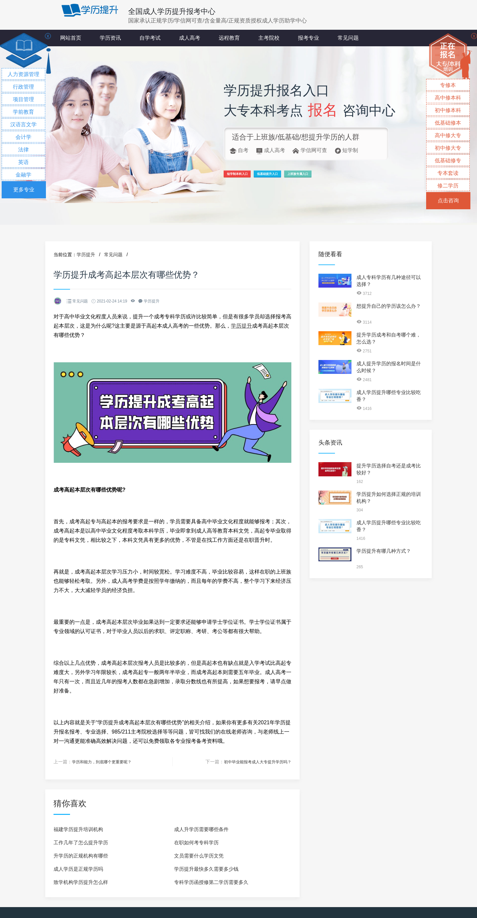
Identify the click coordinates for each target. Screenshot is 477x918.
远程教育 (229, 38)
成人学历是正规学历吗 (78, 868)
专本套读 (448, 173)
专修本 (448, 85)
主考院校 (268, 38)
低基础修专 (448, 160)
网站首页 (70, 38)
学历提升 (86, 254)
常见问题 (348, 38)
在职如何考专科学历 (196, 842)
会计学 (23, 137)
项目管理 (23, 99)
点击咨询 (448, 200)
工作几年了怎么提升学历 (81, 842)
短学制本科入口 (249, 177)
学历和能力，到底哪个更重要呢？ (106, 761)
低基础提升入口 (304, 177)
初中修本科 (448, 110)
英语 (23, 162)
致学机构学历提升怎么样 (81, 882)
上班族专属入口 (360, 177)
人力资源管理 (23, 74)
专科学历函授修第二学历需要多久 (211, 882)
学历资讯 (110, 38)
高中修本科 (448, 97)
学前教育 (23, 112)
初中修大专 (448, 148)
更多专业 (23, 189)
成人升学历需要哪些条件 (201, 829)
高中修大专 (448, 135)
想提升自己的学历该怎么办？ (388, 306)
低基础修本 (448, 123)
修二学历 (448, 185)
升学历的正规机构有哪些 (81, 855)
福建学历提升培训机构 (78, 829)
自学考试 (150, 38)
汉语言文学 (23, 124)
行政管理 (23, 87)
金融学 (23, 175)
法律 (23, 149)
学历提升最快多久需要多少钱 (206, 868)
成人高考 (189, 38)
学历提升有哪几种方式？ (383, 551)
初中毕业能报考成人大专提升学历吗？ (252, 761)
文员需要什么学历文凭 (199, 855)
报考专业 (308, 38)
